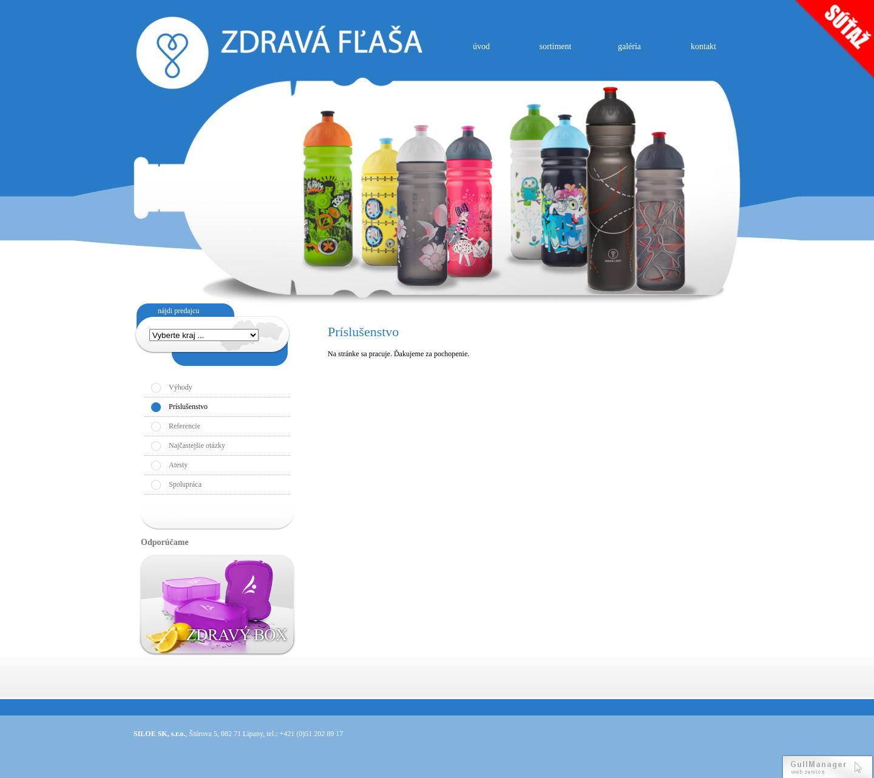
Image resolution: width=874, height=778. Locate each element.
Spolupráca (185, 484)
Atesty (178, 465)
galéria (629, 46)
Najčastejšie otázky (197, 445)
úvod (481, 46)
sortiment (556, 46)
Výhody (180, 387)
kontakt (703, 46)
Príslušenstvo (188, 406)
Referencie (184, 426)
